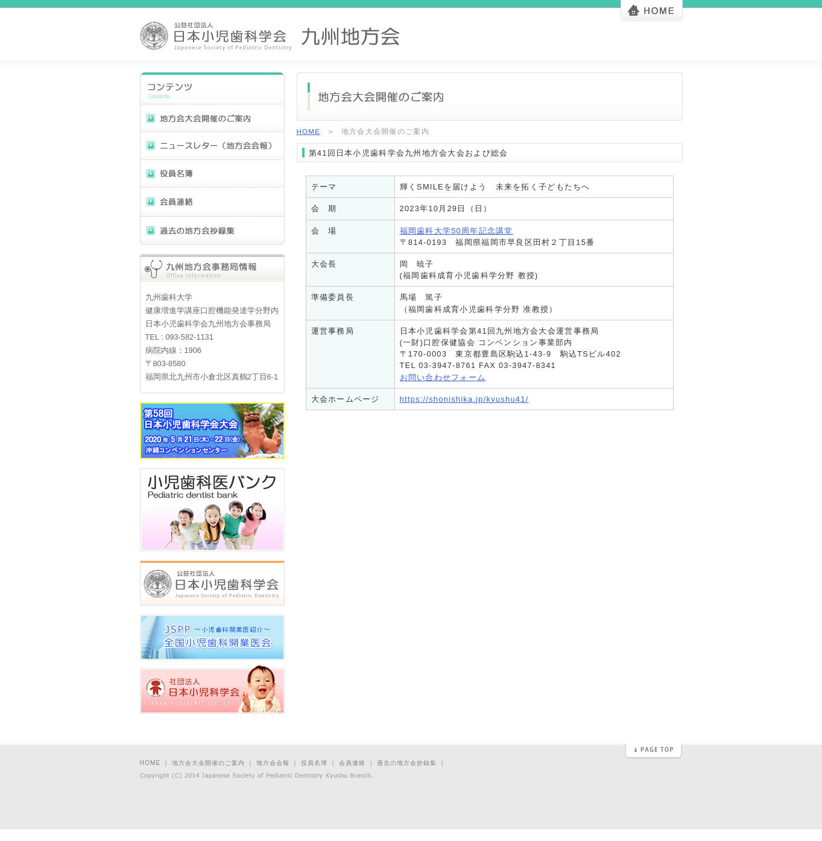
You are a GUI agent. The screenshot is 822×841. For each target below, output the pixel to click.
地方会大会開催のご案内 (208, 763)
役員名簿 (314, 763)
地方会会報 (272, 763)
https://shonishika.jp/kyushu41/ (464, 399)
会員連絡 (352, 763)
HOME (309, 131)
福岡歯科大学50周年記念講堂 (456, 230)
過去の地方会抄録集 (407, 763)
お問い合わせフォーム (443, 377)
